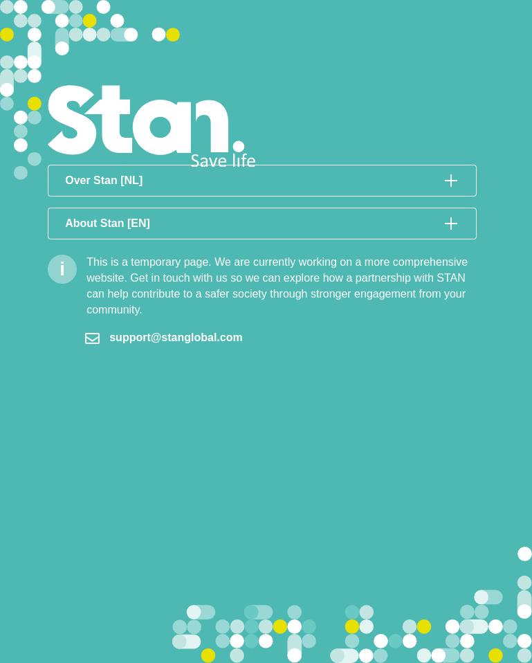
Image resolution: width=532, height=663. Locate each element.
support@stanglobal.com (164, 337)
